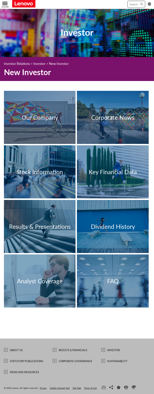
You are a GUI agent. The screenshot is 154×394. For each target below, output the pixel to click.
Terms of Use (90, 388)
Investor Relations (17, 64)
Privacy (43, 388)
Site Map (77, 388)
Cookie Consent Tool (60, 388)
